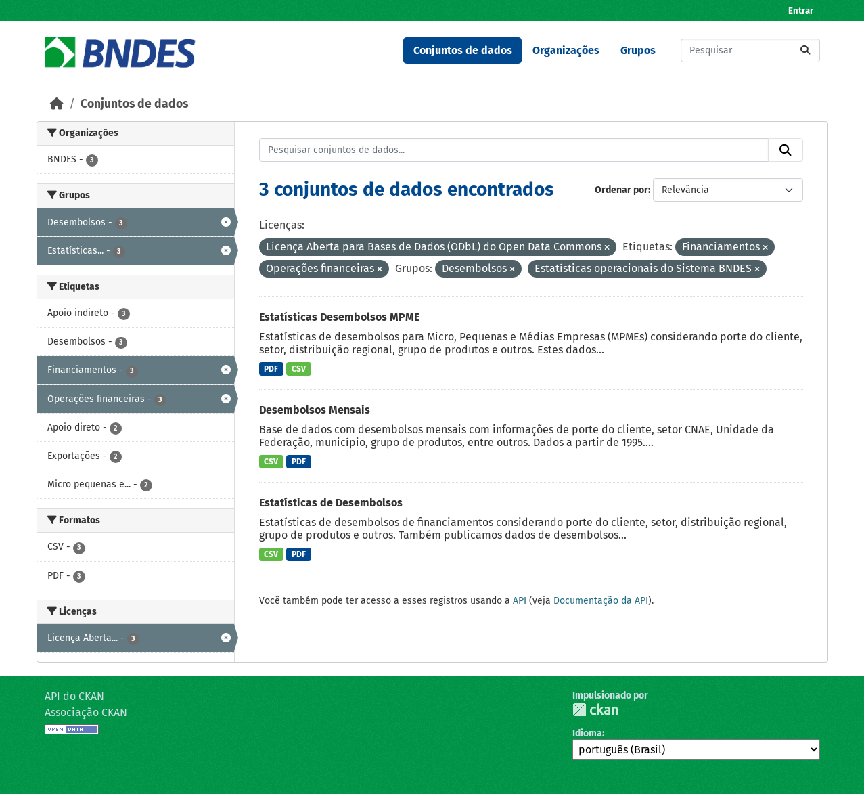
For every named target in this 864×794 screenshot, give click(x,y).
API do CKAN (74, 696)
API (519, 600)
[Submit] (805, 50)
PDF (271, 369)
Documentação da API (600, 600)
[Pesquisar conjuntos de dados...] (750, 50)
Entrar (800, 10)
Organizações (565, 50)
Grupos (638, 50)
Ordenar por (621, 190)
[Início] (57, 104)
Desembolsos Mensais (314, 409)
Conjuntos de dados (462, 50)
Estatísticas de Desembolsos (331, 502)
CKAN (595, 710)
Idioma (587, 733)
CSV (299, 369)
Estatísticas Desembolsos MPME (339, 317)
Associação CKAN (86, 712)
